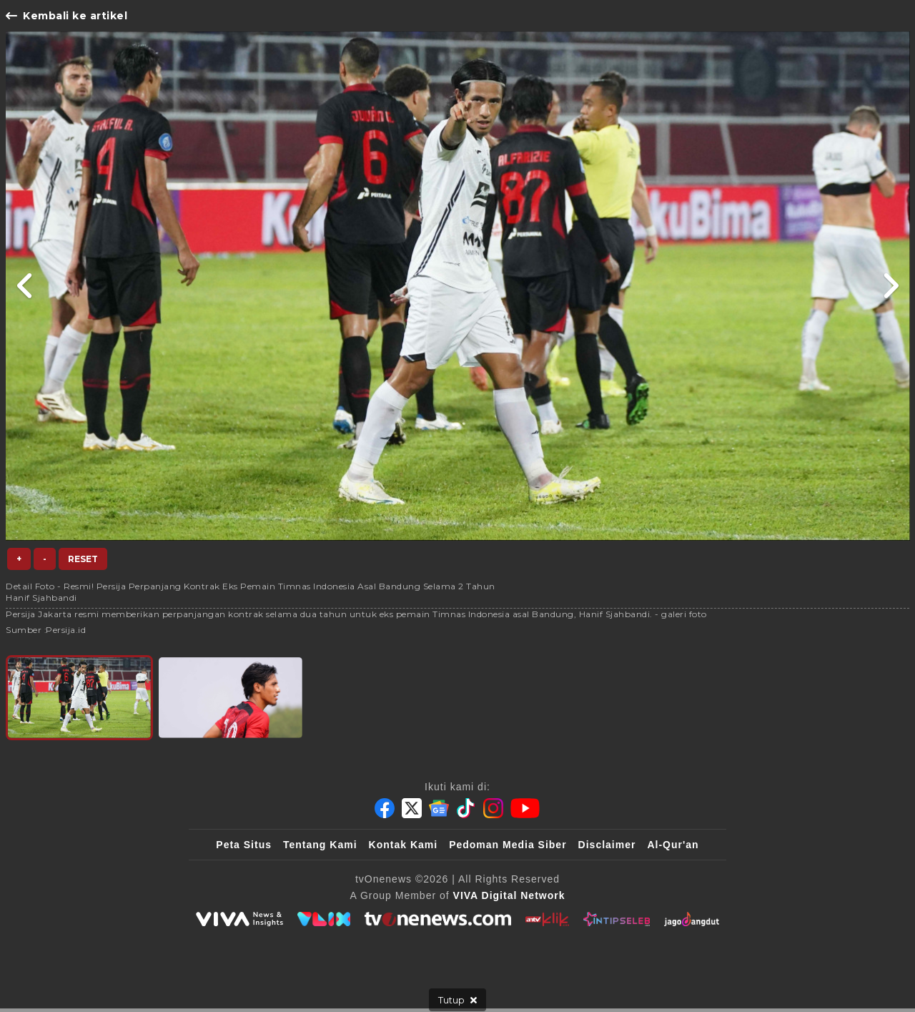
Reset (83, 559)
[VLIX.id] (323, 919)
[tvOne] (438, 919)
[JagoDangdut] (691, 919)
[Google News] (439, 808)
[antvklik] (547, 919)
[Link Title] (25, 286)
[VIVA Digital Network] (509, 895)
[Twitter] (412, 808)
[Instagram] (493, 808)
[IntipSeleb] (616, 919)
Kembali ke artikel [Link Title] (66, 15)
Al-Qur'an (672, 844)
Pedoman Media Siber (507, 844)
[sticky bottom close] (457, 999)
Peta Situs (244, 844)
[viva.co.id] (239, 919)
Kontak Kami (403, 844)
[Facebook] (385, 808)
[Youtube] (525, 808)
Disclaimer (607, 844)
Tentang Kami (320, 844)
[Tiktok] (466, 808)
